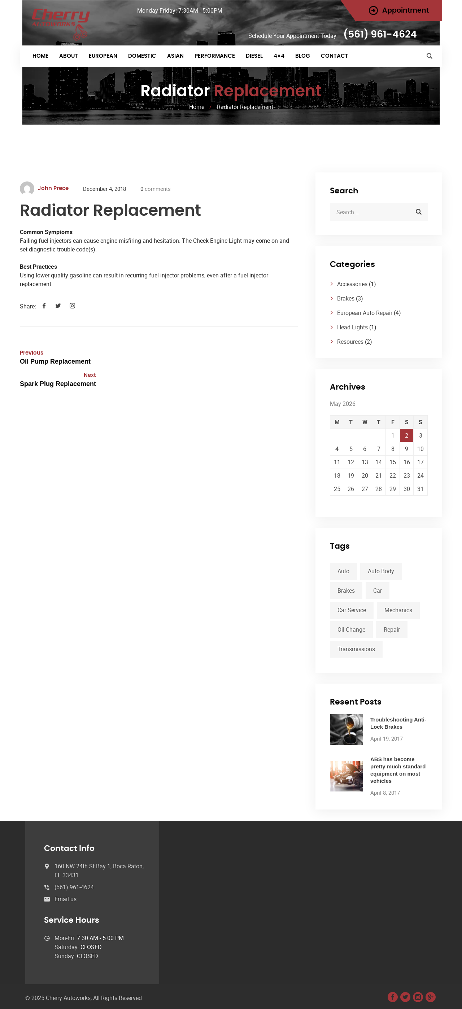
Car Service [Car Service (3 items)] (351, 610)
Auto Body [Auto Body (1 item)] (381, 571)
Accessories (352, 284)
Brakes (345, 298)
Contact (334, 56)
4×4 (279, 56)
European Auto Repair (364, 313)
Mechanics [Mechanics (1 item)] (398, 610)
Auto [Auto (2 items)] (343, 571)
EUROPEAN (103, 56)
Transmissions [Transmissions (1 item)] (356, 649)
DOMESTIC (142, 56)
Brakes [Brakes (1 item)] (346, 591)
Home (40, 56)
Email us (66, 899)
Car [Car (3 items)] (377, 591)
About (68, 56)
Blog (302, 56)
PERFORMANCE (215, 56)
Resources (350, 342)
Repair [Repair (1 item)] (392, 629)
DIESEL (254, 56)
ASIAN (175, 56)
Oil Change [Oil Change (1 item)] (351, 629)
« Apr (336, 500)
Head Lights (352, 327)
